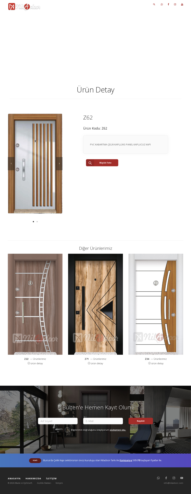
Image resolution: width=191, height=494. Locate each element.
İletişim (59, 483)
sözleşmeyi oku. (118, 429)
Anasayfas (81, 34)
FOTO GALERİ (121, 4)
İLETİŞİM (136, 4)
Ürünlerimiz (99, 34)
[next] (59, 163)
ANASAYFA (67, 4)
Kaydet (141, 420)
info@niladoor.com (173, 483)
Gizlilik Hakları (44, 483)
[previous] (11, 163)
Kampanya (126, 460)
